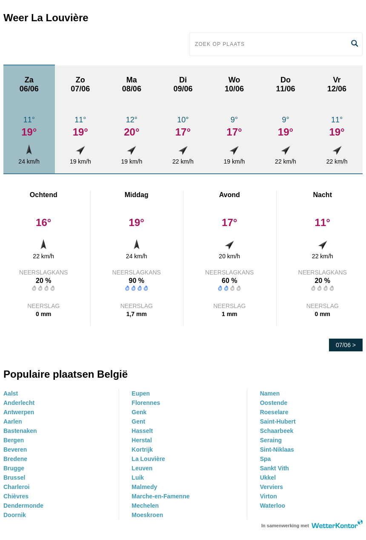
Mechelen (145, 505)
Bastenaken (20, 430)
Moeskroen (147, 515)
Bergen (13, 440)
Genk (139, 412)
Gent (138, 421)
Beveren (15, 449)
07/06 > (346, 345)
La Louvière (148, 458)
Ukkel (268, 477)
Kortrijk (142, 449)
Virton (268, 496)
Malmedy (144, 486)
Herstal (142, 440)
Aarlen (12, 421)
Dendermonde (23, 505)
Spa (265, 458)
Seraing (271, 440)
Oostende (274, 402)
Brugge (13, 468)
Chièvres (16, 496)
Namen (270, 393)
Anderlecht (18, 402)
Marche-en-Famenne (160, 496)
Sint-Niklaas (277, 449)
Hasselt (142, 430)
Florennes (146, 402)
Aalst (10, 393)
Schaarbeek (277, 430)
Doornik (14, 515)
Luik (138, 477)
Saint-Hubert (278, 421)
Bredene (15, 458)
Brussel (14, 477)
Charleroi (16, 486)
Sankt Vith (274, 468)
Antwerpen (18, 412)
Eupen (141, 393)
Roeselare (274, 412)
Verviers (271, 486)
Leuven (142, 468)
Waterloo (272, 505)
